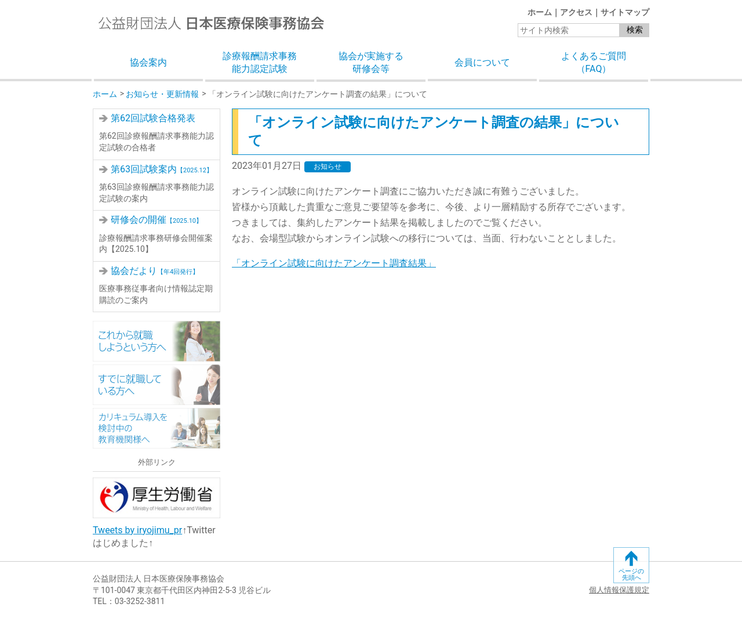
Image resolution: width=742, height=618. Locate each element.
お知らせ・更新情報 (162, 94)
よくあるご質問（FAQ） (593, 62)
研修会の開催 (156, 219)
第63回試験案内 (162, 169)
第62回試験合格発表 (153, 118)
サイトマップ (625, 12)
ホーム (540, 12)
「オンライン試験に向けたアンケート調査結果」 (334, 263)
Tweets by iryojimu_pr (137, 530)
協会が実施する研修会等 (371, 62)
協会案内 (148, 62)
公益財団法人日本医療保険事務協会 (211, 23)
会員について (482, 62)
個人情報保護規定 (619, 590)
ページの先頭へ (631, 574)
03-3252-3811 (140, 601)
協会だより (155, 270)
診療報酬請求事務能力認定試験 (260, 62)
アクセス (576, 12)
